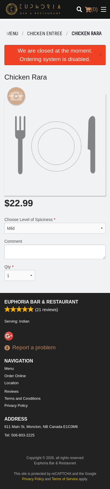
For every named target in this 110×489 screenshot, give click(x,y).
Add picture (16, 96)
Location (11, 383)
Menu (9, 368)
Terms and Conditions (22, 398)
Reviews (11, 391)
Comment (55, 249)
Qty (19, 272)
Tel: (19, 435)
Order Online (15, 376)
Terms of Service (65, 479)
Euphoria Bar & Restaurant (41, 301)
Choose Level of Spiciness (55, 225)
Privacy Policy (16, 405)
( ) (91, 9)
